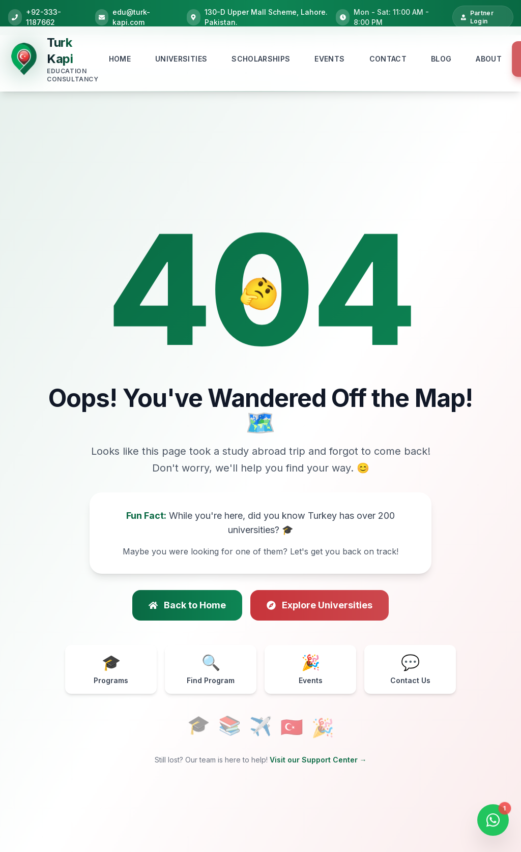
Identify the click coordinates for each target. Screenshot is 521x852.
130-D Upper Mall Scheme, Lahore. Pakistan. (266, 17)
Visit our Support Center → (318, 759)
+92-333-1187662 (43, 17)
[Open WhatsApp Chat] (493, 822)
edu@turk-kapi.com (131, 17)
